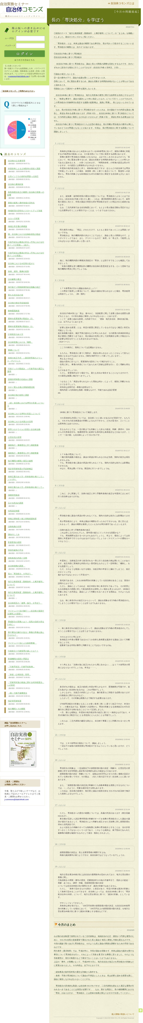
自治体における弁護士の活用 (20, 423)
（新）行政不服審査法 (19, 694)
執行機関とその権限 (19, 710)
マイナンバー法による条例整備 (21, 644)
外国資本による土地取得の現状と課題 (23, 170)
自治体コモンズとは (122, 3)
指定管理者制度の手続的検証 (20, 470)
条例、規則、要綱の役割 (19, 273)
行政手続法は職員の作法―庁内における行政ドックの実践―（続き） (25, 245)
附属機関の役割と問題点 (19, 660)
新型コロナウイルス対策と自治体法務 (23, 431)
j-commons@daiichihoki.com (18, 76)
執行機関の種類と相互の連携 (20, 462)
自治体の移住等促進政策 (19, 304)
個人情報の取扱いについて (122, 1014)
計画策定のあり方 (19, 335)
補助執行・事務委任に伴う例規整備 (22, 446)
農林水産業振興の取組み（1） (20, 328)
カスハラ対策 (19, 220)
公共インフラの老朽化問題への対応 (22, 178)
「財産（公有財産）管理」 (19, 676)
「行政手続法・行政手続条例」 (21, 668)
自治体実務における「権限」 (20, 343)
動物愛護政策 (19, 312)
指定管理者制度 (19, 702)
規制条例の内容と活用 (19, 559)
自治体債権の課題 (19, 567)
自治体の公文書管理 (19, 162)
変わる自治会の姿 (19, 296)
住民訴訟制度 (19, 512)
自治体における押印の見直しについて (23, 415)
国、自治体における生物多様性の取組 (23, 235)
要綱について (19, 351)
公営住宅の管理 (19, 438)
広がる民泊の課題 (15, 504)
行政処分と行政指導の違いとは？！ (22, 652)
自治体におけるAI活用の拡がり (20, 265)
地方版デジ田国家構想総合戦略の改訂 (23, 288)
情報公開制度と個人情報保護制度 (21, 520)
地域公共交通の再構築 (19, 228)
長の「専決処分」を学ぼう (20, 575)
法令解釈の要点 (19, 280)
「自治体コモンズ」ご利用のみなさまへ (18, 91)
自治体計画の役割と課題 (18, 396)
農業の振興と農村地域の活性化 (21, 204)
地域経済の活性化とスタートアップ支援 (24, 212)
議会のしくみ (19, 536)
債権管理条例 (19, 496)
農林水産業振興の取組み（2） (20, 320)
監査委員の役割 (19, 543)
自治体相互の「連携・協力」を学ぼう (24, 604)
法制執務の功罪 (19, 528)
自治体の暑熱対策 (19, 185)
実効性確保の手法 (19, 551)
